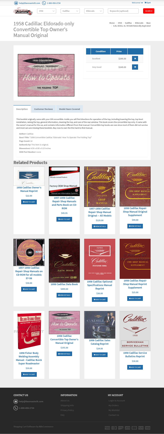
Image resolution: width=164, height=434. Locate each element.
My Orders (114, 405)
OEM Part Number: (27, 152)
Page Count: (24, 141)
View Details (100, 227)
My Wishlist (114, 410)
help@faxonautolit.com (29, 3)
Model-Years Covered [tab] (70, 109)
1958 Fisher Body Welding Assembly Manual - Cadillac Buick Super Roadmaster (29, 358)
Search (148, 11)
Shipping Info (67, 405)
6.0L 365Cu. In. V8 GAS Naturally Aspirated (132, 25)
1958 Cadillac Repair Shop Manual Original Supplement (135, 212)
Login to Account (117, 400)
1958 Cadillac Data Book (64, 284)
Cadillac (128, 23)
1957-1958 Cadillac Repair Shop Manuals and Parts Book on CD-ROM (64, 203)
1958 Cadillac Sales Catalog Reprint (99, 342)
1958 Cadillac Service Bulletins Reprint (135, 354)
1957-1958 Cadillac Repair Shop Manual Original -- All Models (99, 212)
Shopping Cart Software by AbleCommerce (33, 426)
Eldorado (139, 23)
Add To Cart (29, 202)
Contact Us (114, 415)
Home (112, 23)
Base (148, 23)
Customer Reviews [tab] (43, 109)
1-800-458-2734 (53, 3)
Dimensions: (24, 148)
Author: (22, 134)
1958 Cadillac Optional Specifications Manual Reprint (99, 285)
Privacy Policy (67, 410)
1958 (120, 23)
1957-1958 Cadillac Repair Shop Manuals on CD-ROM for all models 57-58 (29, 273)
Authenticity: (25, 145)
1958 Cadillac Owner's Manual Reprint (29, 189)
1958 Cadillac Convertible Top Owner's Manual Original (64, 339)
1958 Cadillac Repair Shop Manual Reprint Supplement (135, 284)
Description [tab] (22, 109)
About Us (65, 400)
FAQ (62, 415)
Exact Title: (24, 137)
